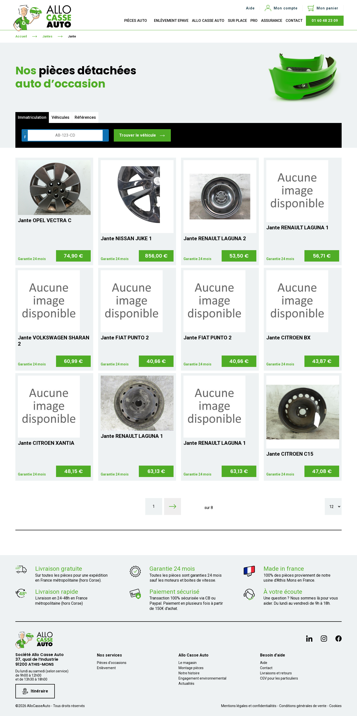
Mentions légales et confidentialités (248, 706)
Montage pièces (191, 668)
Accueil (21, 36)
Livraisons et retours (276, 673)
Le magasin (187, 663)
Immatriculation (32, 117)
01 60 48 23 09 (325, 20)
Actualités (186, 684)
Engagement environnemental (202, 678)
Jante (72, 36)
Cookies (335, 706)
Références (85, 117)
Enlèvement (106, 668)
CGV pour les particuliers (279, 678)
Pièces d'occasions (111, 663)
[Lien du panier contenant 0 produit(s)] (323, 8)
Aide (250, 8)
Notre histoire (189, 673)
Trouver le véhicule (142, 135)
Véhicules (60, 117)
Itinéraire (35, 691)
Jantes (47, 36)
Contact (266, 668)
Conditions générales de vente (303, 706)
